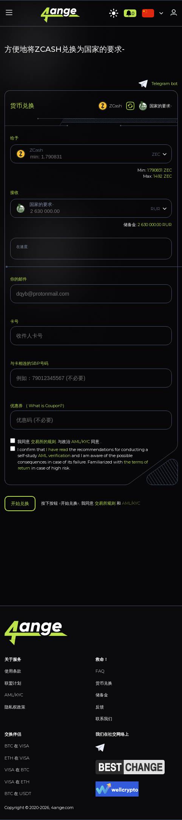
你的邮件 (18, 279)
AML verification (54, 455)
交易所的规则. (44, 441)
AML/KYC (81, 441)
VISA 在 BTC (17, 769)
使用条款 (13, 671)
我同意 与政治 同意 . (55, 441)
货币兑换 (104, 683)
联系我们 (104, 718)
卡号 (14, 321)
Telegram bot (158, 83)
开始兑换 (20, 503)
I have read (57, 449)
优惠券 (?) (37, 405)
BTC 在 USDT (18, 793)
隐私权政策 (15, 707)
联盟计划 (13, 683)
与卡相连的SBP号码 (29, 363)
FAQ (100, 671)
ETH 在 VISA (17, 758)
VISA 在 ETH (17, 781)
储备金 (102, 695)
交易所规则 (105, 503)
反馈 (100, 707)
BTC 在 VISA (17, 746)
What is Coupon (44, 405)
